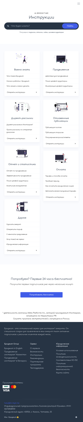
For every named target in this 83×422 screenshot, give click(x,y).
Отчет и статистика (22, 164)
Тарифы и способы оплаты (56, 176)
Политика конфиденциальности (66, 355)
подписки (32, 32)
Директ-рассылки (22, 118)
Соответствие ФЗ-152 (66, 360)
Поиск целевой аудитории (56, 81)
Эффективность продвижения (18, 176)
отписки (39, 32)
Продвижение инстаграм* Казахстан (15, 353)
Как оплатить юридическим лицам (59, 186)
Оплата (61, 169)
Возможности (36, 352)
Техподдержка (37, 368)
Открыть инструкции (16, 92)
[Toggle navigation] (78, 4)
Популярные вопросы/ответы (57, 137)
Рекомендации (37, 358)
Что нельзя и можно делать (17, 86)
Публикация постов (53, 127)
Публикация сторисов (54, 132)
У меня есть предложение (16, 234)
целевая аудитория (56, 32)
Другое (22, 218)
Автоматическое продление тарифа (60, 191)
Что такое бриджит (15, 76)
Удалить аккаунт (13, 224)
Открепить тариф (14, 229)
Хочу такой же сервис (15, 239)
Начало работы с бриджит (17, 81)
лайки (45, 32)
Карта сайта (62, 373)
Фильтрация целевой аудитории (59, 86)
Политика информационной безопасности (64, 366)
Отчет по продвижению (16, 171)
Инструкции (36, 355)
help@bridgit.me (11, 403)
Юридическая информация (17, 244)
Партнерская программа (36, 363)
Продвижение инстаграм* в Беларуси (15, 359)
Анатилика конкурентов (16, 186)
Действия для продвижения (56, 76)
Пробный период (52, 181)
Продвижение (61, 69)
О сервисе (35, 348)
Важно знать (22, 69)
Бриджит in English (13, 348)
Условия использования (67, 351)
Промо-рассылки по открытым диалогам (19, 131)
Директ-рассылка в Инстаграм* (19, 124)
